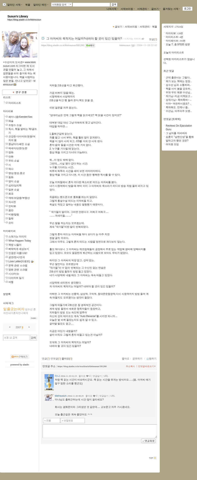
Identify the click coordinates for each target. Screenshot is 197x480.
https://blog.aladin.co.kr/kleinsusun (24, 19)
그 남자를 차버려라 (176, 133)
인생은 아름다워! (17, 253)
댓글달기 (97, 376)
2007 (18, 327)
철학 (10, 218)
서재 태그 (8, 303)
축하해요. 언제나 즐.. (177, 107)
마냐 (57, 376)
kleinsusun (125, 45)
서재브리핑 (128, 8)
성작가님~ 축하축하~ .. (178, 99)
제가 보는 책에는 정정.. (179, 81)
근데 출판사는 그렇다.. (178, 77)
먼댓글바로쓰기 (147, 366)
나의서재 (112, 8)
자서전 (12, 202)
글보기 (118, 26)
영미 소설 (13, 181)
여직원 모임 (172, 144)
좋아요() (67, 358)
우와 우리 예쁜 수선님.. (179, 92)
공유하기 (137, 358)
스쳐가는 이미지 (17, 236)
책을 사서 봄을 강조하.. (179, 88)
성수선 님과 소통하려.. (178, 85)
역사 (10, 169)
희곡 (10, 193)
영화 (10, 152)
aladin (26, 364)
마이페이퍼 (9, 231)
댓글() (153, 39)
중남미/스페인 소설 (19, 144)
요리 (10, 222)
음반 (10, 210)
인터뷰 (12, 206)
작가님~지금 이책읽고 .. (179, 96)
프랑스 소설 (15, 125)
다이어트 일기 (16, 278)
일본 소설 (13, 189)
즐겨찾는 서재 (171, 8)
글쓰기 (155, 8)
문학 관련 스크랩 (17, 265)
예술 (10, 121)
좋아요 (125, 358)
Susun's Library (17, 16)
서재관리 (143, 8)
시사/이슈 (13, 273)
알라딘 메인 (40, 4)
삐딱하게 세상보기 (18, 249)
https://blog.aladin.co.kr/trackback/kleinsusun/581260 (82, 366)
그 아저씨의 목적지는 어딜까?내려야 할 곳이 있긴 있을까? (84, 38)
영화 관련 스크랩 (17, 269)
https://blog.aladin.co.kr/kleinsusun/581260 (62, 45)
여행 (10, 282)
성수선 (28, 309)
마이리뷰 (8, 111)
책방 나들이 (15, 244)
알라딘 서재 (14, 4)
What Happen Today (19, 240)
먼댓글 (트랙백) (172, 119)
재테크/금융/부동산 (19, 197)
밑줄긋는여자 (13, 309)
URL (106, 376)
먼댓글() (55, 358)
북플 (28, 4)
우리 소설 (13, 160)
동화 (10, 177)
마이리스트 (14, 103)
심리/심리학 (15, 185)
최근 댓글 (168, 70)
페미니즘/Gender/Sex (20, 116)
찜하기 (151, 358)
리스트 (7, 97)
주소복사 (130, 366)
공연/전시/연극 (16, 257)
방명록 (7, 294)
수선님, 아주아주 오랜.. (179, 111)
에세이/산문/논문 (17, 148)
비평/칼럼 (13, 214)
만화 (10, 156)
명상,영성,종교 (16, 173)
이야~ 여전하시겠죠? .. (178, 103)
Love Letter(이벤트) (19, 261)
